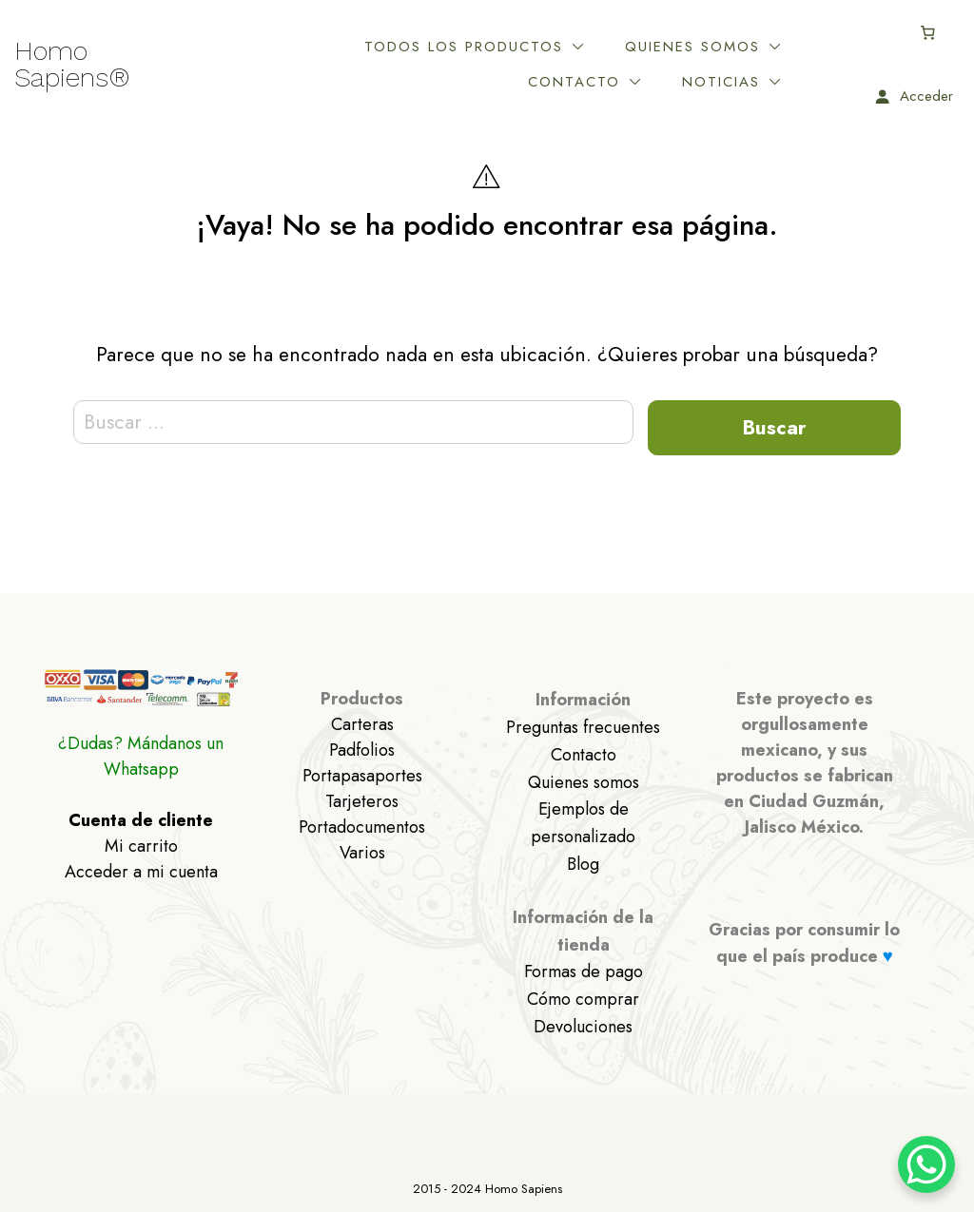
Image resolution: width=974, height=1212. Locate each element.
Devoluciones (583, 1026)
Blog (583, 864)
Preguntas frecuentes (583, 727)
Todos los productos (463, 46)
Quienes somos (692, 46)
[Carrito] (928, 32)
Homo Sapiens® (72, 64)
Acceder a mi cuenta (141, 871)
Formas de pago (583, 971)
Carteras (362, 724)
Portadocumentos (362, 827)
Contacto (574, 81)
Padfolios (362, 750)
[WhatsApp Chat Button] (926, 1164)
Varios (362, 852)
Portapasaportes (362, 775)
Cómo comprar (583, 999)
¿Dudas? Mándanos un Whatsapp (141, 756)
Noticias (721, 81)
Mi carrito (141, 846)
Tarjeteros (362, 801)
